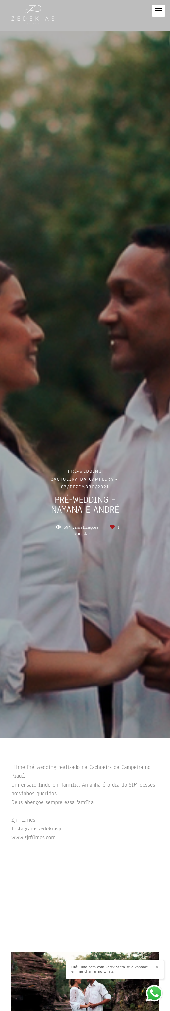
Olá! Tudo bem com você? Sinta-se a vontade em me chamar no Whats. (109, 969)
